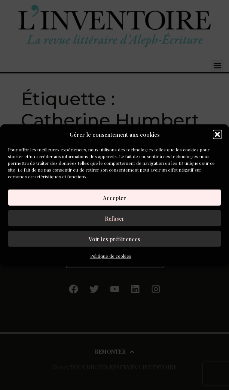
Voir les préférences (114, 238)
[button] (217, 134)
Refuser (115, 218)
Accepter (114, 197)
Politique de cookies (110, 256)
